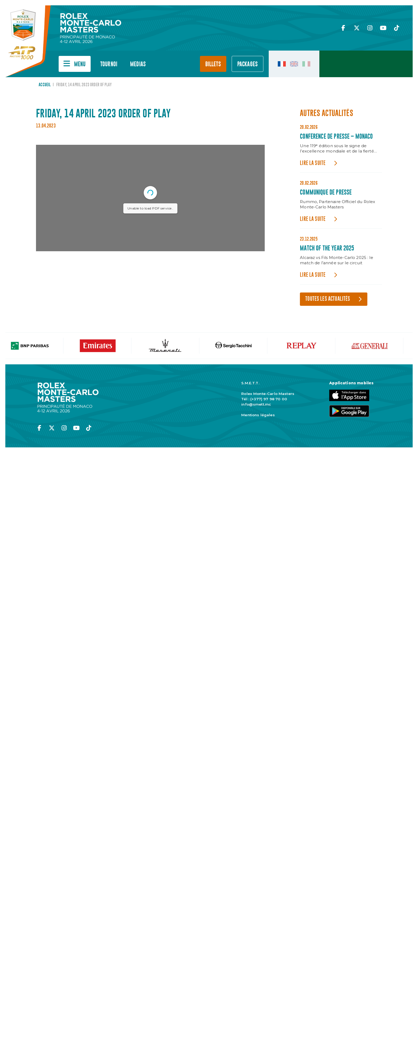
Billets (213, 64)
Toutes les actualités (327, 299)
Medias (138, 64)
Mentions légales (258, 415)
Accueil (45, 85)
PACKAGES (247, 64)
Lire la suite (312, 163)
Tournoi (108, 64)
